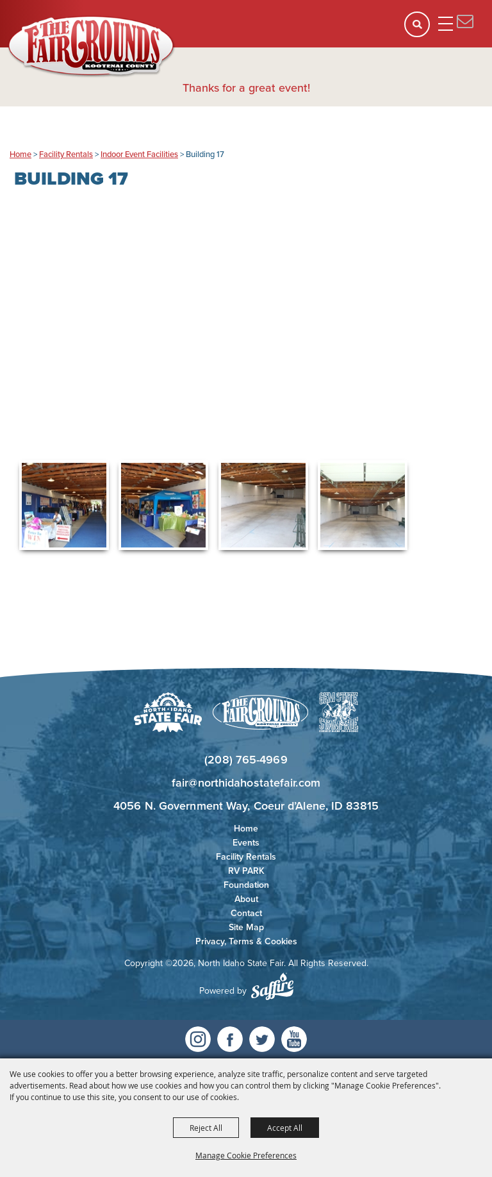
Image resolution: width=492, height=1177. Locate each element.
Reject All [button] (206, 1128)
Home (20, 154)
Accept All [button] (284, 1128)
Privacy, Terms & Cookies (246, 941)
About (246, 899)
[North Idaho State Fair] (91, 47)
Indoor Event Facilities (139, 154)
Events (246, 842)
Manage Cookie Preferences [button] (246, 1155)
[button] (421, 28)
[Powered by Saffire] (272, 986)
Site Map (246, 927)
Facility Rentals (66, 154)
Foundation (246, 885)
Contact (246, 913)
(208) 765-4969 (245, 759)
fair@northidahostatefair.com (246, 782)
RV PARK (246, 871)
